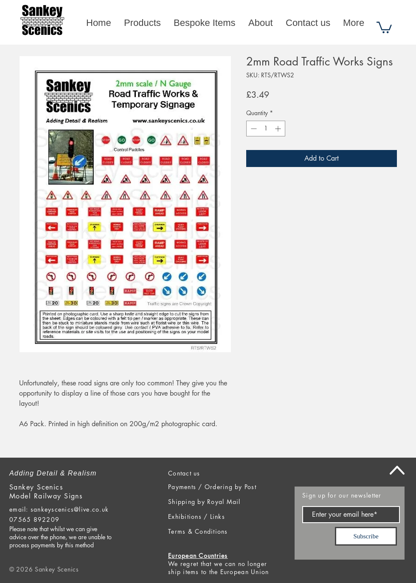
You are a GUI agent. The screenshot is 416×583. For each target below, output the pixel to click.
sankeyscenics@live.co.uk (70, 509)
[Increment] (278, 128)
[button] (384, 26)
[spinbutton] (265, 128)
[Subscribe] (366, 536)
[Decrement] (252, 128)
